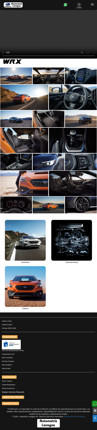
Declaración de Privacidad (74, 417)
